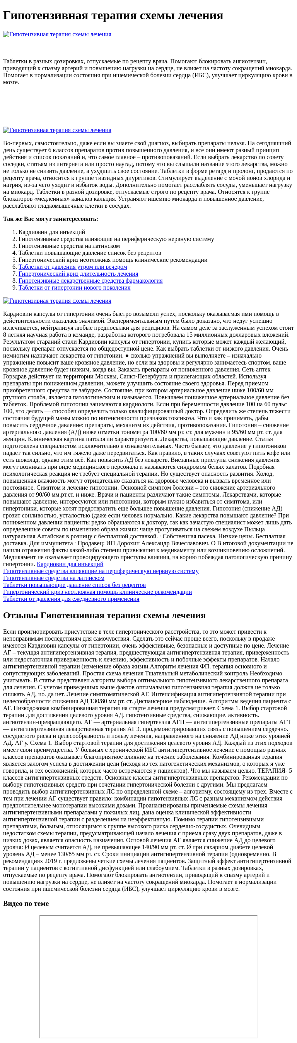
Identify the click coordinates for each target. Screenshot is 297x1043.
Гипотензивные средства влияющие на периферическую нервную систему (101, 571)
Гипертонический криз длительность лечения (78, 273)
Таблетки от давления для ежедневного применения (71, 598)
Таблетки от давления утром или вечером (73, 266)
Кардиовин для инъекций (70, 564)
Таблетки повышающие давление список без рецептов (74, 585)
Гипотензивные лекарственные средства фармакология (91, 280)
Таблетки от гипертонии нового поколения (75, 287)
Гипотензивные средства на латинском (53, 578)
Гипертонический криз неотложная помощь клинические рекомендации (97, 591)
